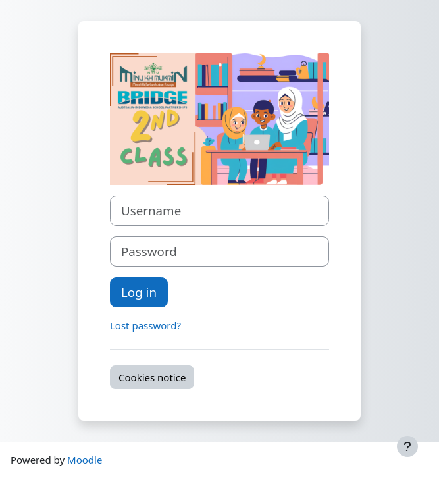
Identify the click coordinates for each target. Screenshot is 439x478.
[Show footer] (407, 446)
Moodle (84, 459)
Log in (139, 292)
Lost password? (145, 325)
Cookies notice (152, 377)
